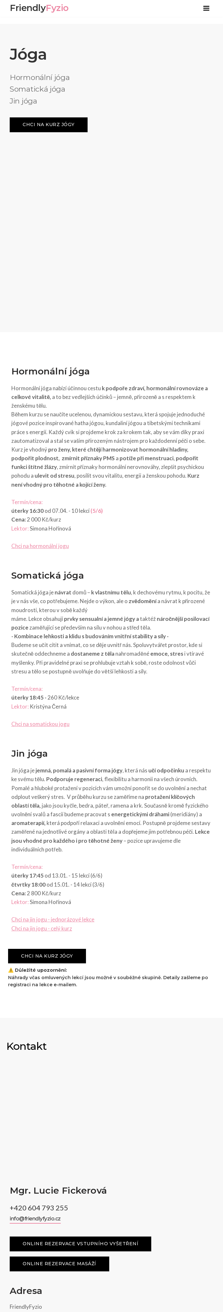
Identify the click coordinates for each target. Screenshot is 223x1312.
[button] (206, 8)
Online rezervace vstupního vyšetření (80, 952)
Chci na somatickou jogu (40, 549)
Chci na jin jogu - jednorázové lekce (52, 745)
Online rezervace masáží (59, 972)
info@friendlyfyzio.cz (35, 927)
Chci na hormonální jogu (40, 371)
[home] (37, 5)
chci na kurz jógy (49, 124)
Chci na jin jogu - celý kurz (41, 754)
